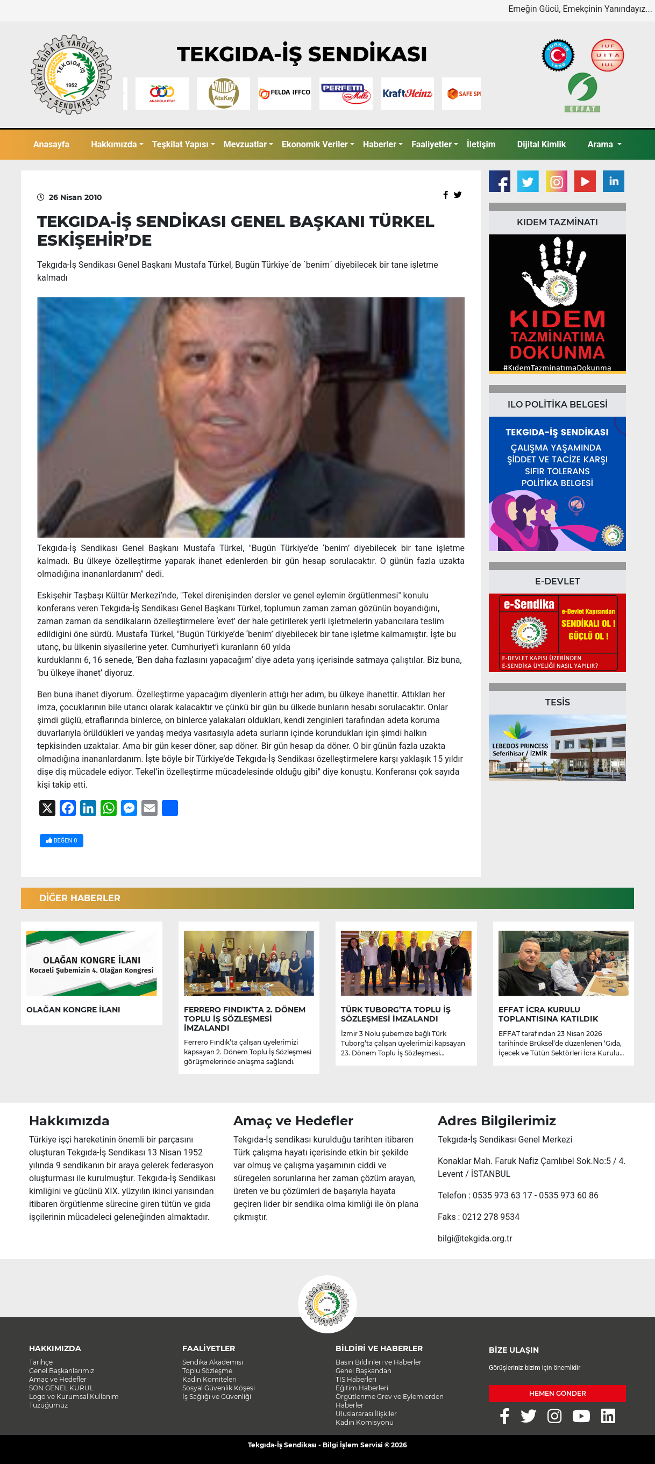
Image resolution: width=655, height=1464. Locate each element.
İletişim (481, 144)
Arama (601, 144)
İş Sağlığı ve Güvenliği (216, 1396)
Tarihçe (41, 1362)
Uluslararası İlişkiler (366, 1414)
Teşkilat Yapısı (180, 144)
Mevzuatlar (245, 144)
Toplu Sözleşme (207, 1371)
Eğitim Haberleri (362, 1388)
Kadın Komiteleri (209, 1379)
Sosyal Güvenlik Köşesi (218, 1388)
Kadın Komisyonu (365, 1422)
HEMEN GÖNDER (557, 1393)
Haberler (379, 144)
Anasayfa (51, 144)
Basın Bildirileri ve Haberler (379, 1362)
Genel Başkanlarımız (61, 1371)
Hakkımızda (114, 144)
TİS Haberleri (356, 1379)
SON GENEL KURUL (61, 1388)
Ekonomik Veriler (315, 144)
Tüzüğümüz (48, 1405)
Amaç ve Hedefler (58, 1379)
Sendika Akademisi (212, 1362)
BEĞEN (61, 840)
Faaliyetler (431, 144)
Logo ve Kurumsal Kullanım (74, 1396)
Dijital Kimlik (541, 144)
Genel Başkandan (363, 1371)
